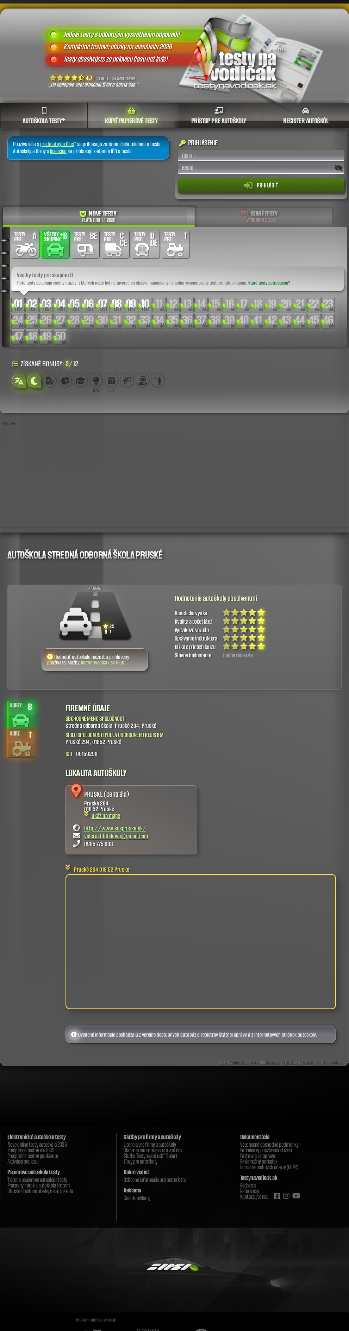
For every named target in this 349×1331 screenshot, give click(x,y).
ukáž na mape (102, 816)
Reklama (132, 1190)
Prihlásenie (198, 143)
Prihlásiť (261, 186)
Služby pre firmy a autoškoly (152, 1137)
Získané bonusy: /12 (45, 364)
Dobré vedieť (136, 1172)
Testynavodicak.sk (259, 1178)
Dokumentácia (254, 1137)
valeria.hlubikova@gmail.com (116, 836)
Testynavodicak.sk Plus (102, 663)
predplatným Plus (57, 144)
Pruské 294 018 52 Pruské (101, 870)
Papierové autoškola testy (33, 1172)
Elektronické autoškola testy (36, 1137)
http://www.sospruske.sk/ (115, 828)
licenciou (58, 151)
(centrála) (116, 794)
